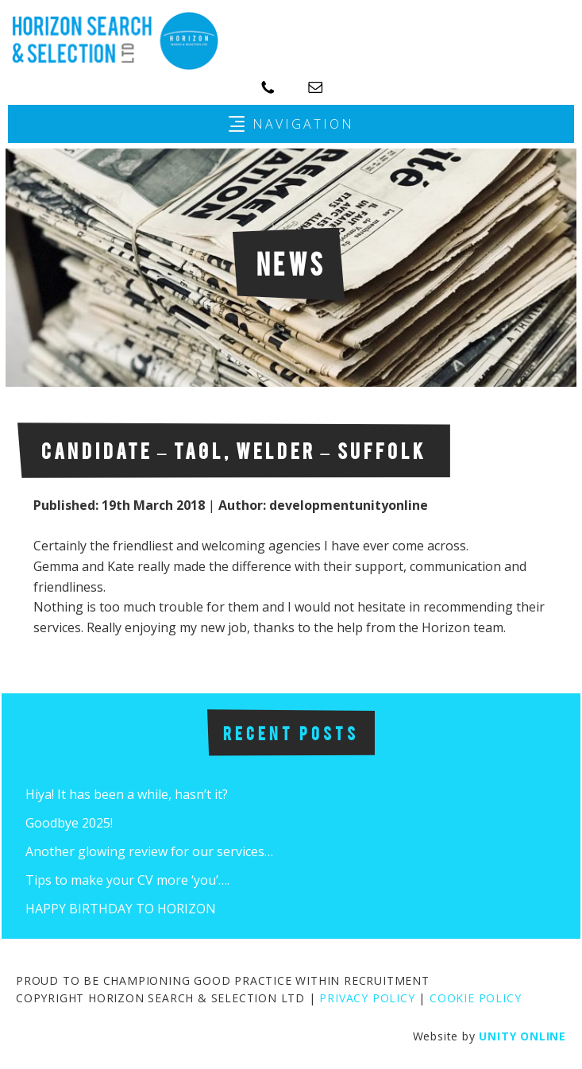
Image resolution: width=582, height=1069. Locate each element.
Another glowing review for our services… (149, 851)
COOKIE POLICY (475, 997)
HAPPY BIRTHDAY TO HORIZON (120, 908)
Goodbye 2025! (69, 823)
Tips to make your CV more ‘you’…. (127, 880)
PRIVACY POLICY (366, 997)
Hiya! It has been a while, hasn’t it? (126, 794)
